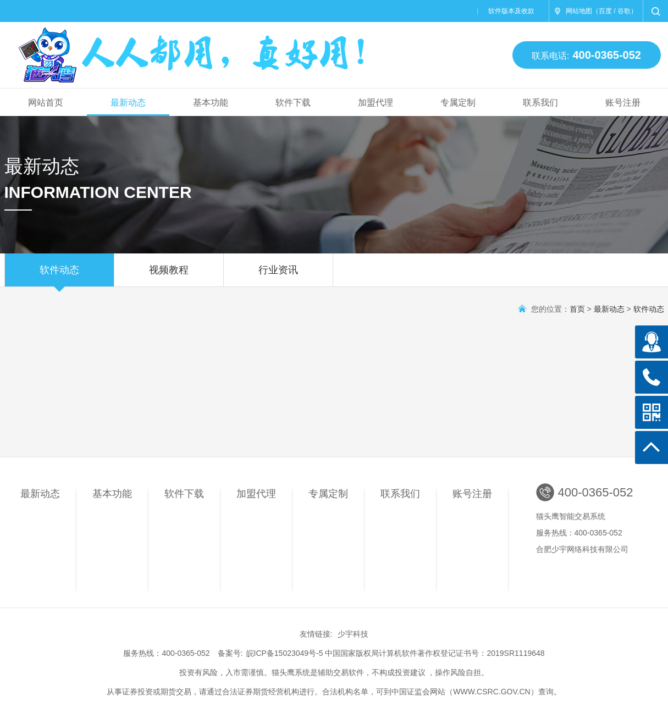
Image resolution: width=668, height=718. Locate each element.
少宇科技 (353, 633)
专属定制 (458, 102)
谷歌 (624, 11)
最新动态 (128, 102)
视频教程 (169, 275)
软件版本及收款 (511, 11)
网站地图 (579, 11)
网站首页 (45, 102)
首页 (577, 309)
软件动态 (59, 275)
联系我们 (540, 102)
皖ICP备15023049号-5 (284, 653)
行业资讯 (278, 275)
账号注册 (623, 102)
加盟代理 (375, 102)
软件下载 (293, 102)
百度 (605, 11)
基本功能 (210, 102)
